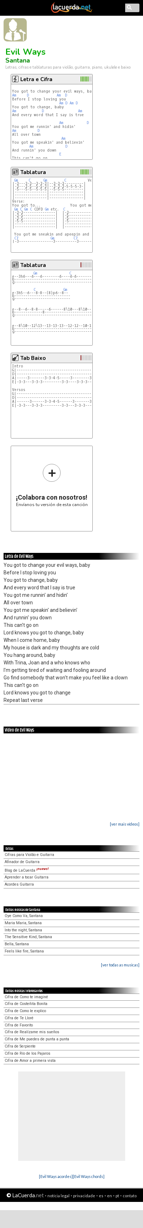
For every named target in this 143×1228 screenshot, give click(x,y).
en (109, 1195)
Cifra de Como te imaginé (26, 997)
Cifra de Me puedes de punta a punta (37, 1039)
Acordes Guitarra (19, 884)
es (101, 1195)
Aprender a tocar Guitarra (26, 877)
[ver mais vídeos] (124, 824)
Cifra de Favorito (19, 1025)
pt (117, 1195)
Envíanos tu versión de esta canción (52, 485)
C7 (16, 238)
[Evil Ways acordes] (56, 1176)
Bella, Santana (17, 944)
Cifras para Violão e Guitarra (29, 854)
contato (130, 1195)
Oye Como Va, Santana (24, 915)
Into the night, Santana (23, 930)
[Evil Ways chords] (88, 1176)
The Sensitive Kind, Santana (28, 937)
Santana (17, 60)
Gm (16, 180)
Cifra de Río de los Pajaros (27, 1053)
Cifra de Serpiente (20, 1046)
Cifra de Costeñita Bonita (26, 1003)
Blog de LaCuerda (27, 870)
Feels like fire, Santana (24, 951)
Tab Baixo (33, 358)
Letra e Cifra (36, 79)
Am (14, 95)
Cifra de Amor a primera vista (30, 1060)
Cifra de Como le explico (25, 1011)
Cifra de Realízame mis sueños (32, 1032)
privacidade (84, 1195)
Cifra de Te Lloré (19, 1018)
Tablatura (33, 172)
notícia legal (58, 1195)
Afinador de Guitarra (22, 862)
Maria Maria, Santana (23, 923)
